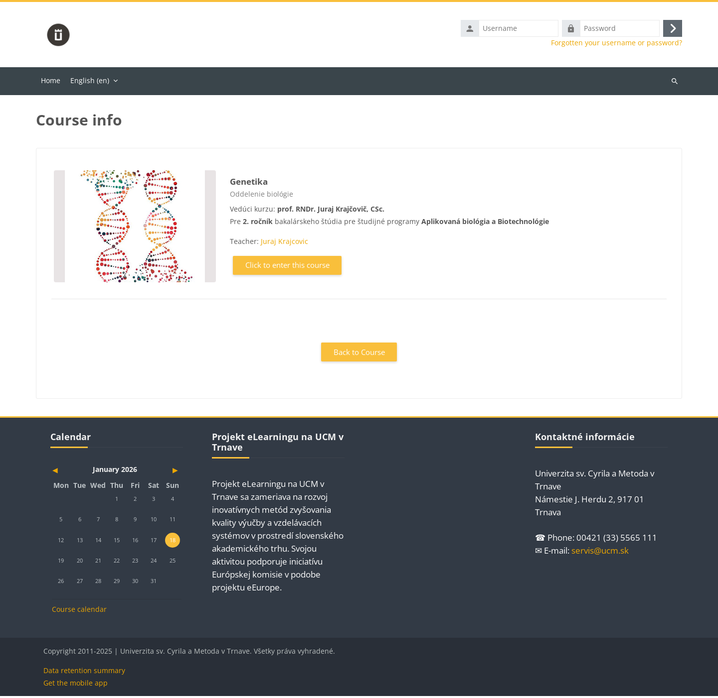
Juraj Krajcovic (284, 243)
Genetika (249, 183)
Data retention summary (84, 672)
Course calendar (79, 611)
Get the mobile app (75, 685)
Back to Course (359, 353)
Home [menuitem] (50, 82)
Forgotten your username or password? (616, 43)
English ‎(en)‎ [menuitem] (89, 82)
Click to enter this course (287, 267)
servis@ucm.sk (600, 552)
